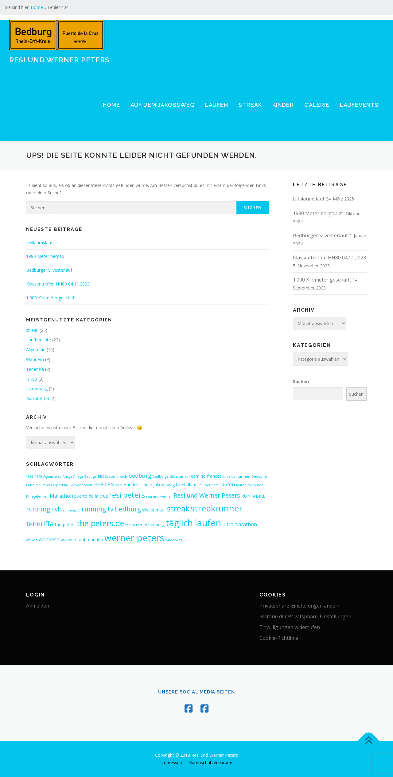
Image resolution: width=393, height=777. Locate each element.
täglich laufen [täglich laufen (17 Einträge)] (193, 523)
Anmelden (37, 605)
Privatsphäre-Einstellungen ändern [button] (299, 605)
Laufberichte (38, 340)
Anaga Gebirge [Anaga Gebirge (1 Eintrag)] (85, 476)
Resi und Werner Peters (59, 59)
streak (32, 330)
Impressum (172, 762)
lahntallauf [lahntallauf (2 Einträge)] (186, 485)
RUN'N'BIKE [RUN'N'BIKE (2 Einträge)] (253, 496)
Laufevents (359, 105)
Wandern (35, 359)
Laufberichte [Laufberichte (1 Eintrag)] (208, 485)
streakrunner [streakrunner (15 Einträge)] (217, 508)
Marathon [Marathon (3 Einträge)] (61, 495)
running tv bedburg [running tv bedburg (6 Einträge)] (111, 509)
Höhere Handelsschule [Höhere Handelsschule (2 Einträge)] (129, 485)
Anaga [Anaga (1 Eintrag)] (67, 476)
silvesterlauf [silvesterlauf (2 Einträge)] (154, 510)
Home (37, 7)
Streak (250, 105)
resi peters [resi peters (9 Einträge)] (127, 495)
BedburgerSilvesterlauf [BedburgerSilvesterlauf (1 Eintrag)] (171, 476)
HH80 (31, 379)
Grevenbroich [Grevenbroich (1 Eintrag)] (80, 485)
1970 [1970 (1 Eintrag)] (38, 476)
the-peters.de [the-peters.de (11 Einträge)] (100, 523)
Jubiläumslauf (39, 243)
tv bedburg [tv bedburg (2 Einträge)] (154, 524)
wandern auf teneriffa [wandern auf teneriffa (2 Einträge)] (81, 539)
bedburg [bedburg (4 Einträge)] (139, 475)
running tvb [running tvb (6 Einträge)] (44, 509)
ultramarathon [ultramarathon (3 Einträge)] (239, 524)
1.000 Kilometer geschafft (51, 298)
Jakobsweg (37, 388)
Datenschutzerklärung (210, 762)
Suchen (301, 381)
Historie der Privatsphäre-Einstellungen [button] (305, 616)
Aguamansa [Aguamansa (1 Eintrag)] (52, 476)
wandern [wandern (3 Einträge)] (49, 539)
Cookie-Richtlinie (278, 638)
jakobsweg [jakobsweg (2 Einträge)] (164, 485)
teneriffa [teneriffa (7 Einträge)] (40, 523)
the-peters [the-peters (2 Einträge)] (65, 524)
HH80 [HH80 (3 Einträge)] (99, 484)
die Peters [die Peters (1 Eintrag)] (44, 485)
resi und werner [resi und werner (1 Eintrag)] (159, 496)
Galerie (316, 105)
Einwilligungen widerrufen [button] (289, 627)
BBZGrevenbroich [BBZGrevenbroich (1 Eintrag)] (112, 476)
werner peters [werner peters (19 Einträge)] (134, 538)
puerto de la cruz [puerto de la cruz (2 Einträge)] (91, 496)
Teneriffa (35, 369)
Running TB (37, 398)
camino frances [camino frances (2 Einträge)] (206, 476)
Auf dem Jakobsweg (162, 105)
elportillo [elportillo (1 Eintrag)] (60, 485)
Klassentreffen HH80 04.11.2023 (58, 284)
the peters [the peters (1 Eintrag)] (133, 525)
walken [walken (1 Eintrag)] (31, 540)
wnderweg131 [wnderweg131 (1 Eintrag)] (176, 540)
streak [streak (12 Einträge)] (178, 508)
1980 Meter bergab (45, 256)
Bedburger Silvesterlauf (49, 270)
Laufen (216, 105)
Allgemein (35, 349)
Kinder (283, 105)
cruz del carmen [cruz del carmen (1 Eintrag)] (236, 476)
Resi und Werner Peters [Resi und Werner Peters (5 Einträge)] (206, 495)
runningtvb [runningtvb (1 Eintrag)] (71, 510)
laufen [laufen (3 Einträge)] (227, 484)
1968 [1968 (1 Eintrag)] (29, 476)
